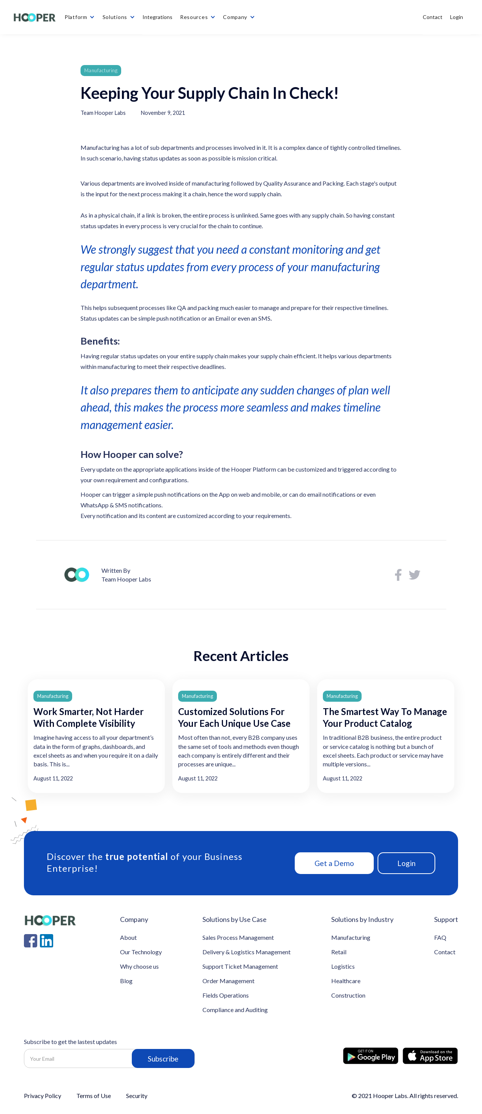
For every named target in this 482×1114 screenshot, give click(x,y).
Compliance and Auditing (235, 1009)
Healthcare (345, 980)
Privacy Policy (42, 1096)
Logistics (343, 966)
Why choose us (139, 966)
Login (406, 863)
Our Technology (141, 951)
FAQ (440, 937)
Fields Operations (225, 995)
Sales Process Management (238, 937)
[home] (34, 17)
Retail (338, 951)
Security (136, 1096)
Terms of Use (93, 1096)
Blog (126, 980)
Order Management (228, 980)
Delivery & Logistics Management (246, 951)
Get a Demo (334, 863)
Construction (348, 995)
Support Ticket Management (240, 966)
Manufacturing (101, 70)
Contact (444, 951)
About (128, 937)
